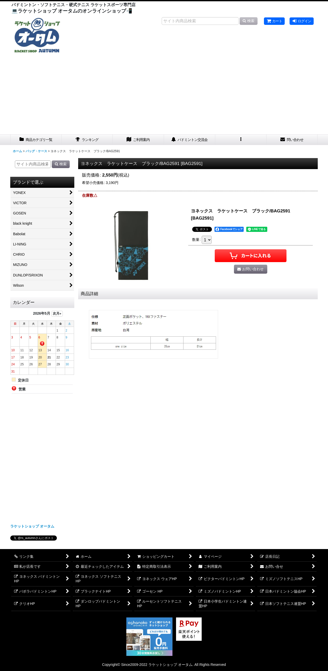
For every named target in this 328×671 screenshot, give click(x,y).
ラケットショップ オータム (32, 526)
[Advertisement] (164, 96)
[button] (240, 140)
